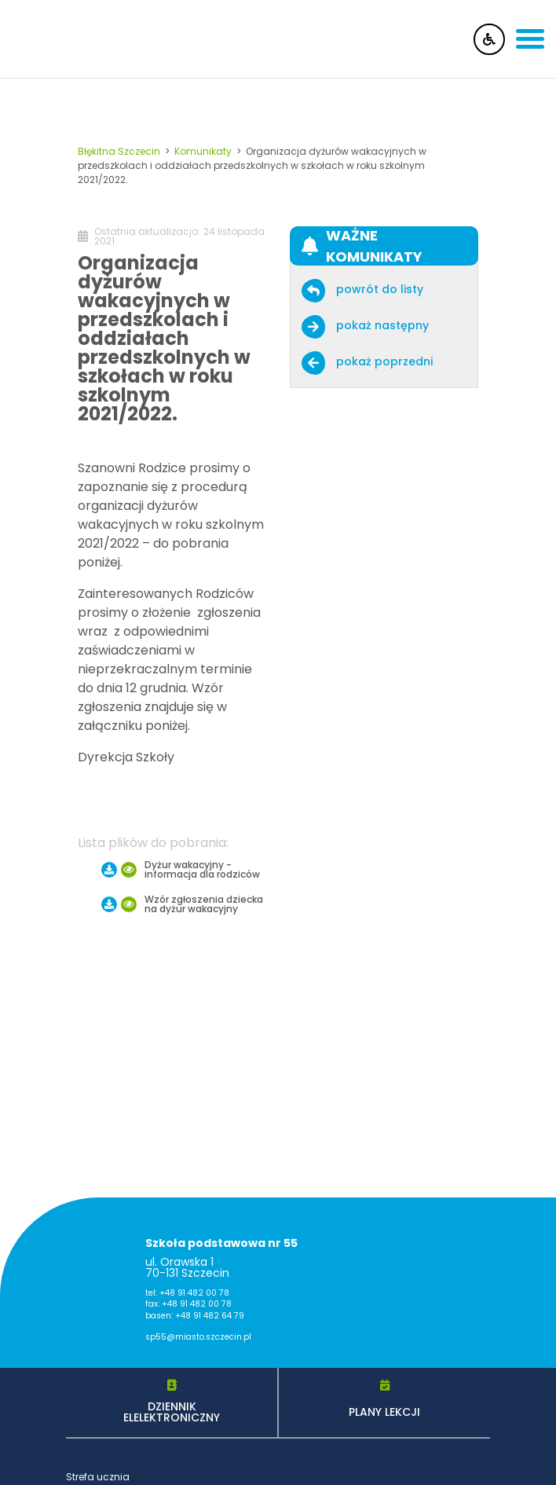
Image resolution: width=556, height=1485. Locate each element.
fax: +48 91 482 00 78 (188, 1305)
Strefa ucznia (98, 1476)
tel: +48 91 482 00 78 (187, 1293)
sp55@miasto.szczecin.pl (198, 1338)
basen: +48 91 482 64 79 (194, 1316)
